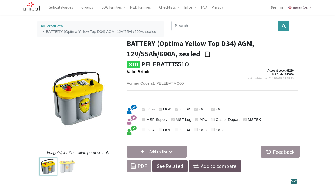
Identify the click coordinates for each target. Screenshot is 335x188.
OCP (220, 109)
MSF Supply (157, 120)
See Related (170, 166)
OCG (203, 109)
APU (204, 120)
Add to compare (218, 166)
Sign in (277, 7)
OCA (150, 109)
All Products (52, 26)
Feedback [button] (280, 152)
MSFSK (254, 120)
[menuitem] (204, 7)
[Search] (283, 26)
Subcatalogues (61, 7)
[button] (157, 152)
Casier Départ (227, 120)
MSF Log (183, 120)
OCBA (185, 109)
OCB (167, 109)
